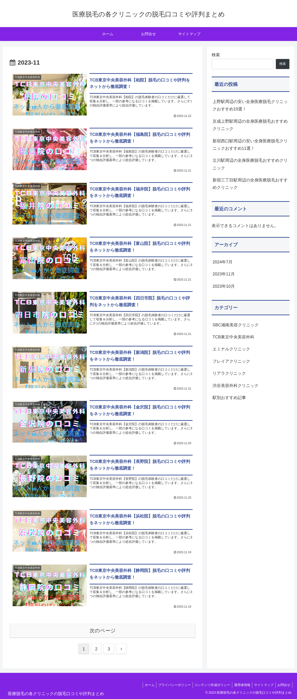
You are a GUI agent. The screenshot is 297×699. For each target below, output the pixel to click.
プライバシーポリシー (169, 685)
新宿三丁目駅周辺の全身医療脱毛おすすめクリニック (250, 184)
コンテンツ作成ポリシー (208, 685)
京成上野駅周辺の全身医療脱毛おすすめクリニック (250, 125)
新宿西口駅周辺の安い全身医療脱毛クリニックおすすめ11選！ (250, 145)
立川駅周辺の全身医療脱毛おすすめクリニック (250, 164)
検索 (216, 55)
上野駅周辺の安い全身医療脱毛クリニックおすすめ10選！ (250, 105)
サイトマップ (262, 685)
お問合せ (283, 685)
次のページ (103, 630)
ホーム (143, 685)
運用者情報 (239, 685)
